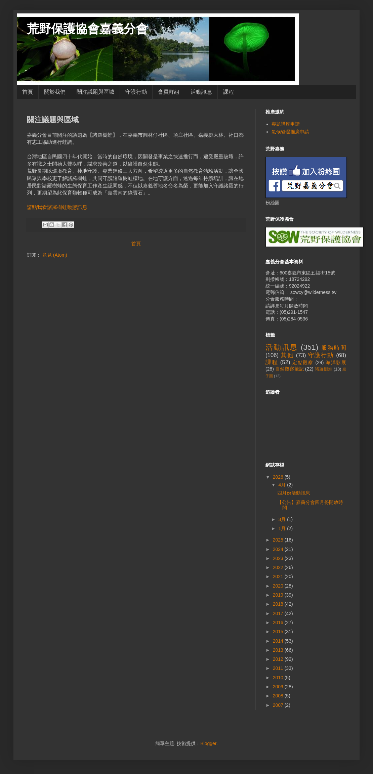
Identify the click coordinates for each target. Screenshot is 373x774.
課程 (228, 92)
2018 (279, 604)
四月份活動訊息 (293, 493)
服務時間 (333, 348)
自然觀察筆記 (289, 369)
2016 (279, 622)
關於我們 (55, 92)
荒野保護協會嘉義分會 (87, 29)
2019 (279, 595)
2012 (279, 659)
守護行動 (136, 92)
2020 (279, 586)
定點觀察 (303, 362)
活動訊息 (201, 92)
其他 (287, 355)
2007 (279, 705)
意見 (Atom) (54, 255)
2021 (279, 576)
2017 (279, 613)
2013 (279, 650)
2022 (279, 567)
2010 (279, 677)
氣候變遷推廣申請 (290, 131)
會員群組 (168, 92)
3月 (282, 519)
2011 (279, 668)
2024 (279, 549)
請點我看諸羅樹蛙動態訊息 (57, 207)
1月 (282, 528)
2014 (279, 641)
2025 (279, 540)
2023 (279, 558)
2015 (279, 631)
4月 (282, 484)
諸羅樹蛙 (324, 369)
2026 (279, 477)
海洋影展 (336, 362)
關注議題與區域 (95, 92)
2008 (279, 695)
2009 (279, 686)
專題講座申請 (286, 124)
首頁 (27, 92)
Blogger (208, 743)
